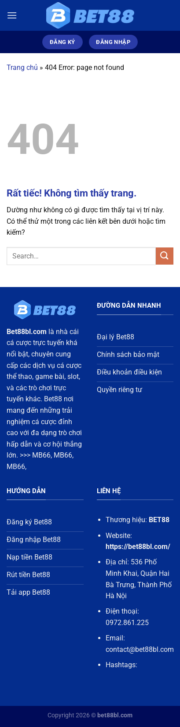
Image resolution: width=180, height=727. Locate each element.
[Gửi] (164, 256)
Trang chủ (22, 67)
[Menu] (12, 15)
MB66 (41, 455)
